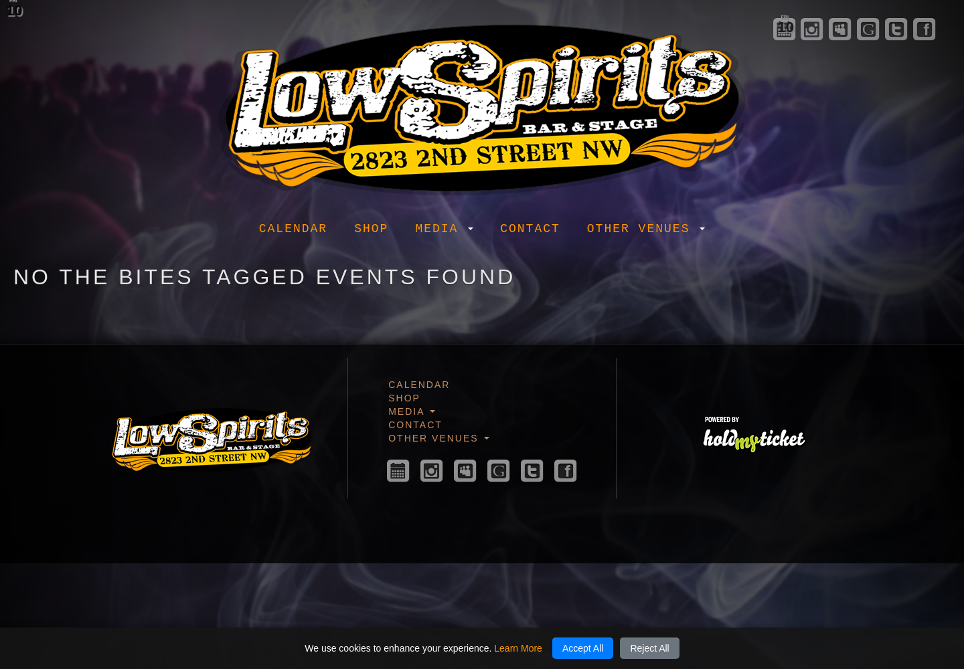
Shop (371, 228)
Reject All (649, 648)
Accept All (582, 648)
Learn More (518, 648)
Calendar (293, 228)
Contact (530, 228)
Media (444, 228)
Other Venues (646, 228)
